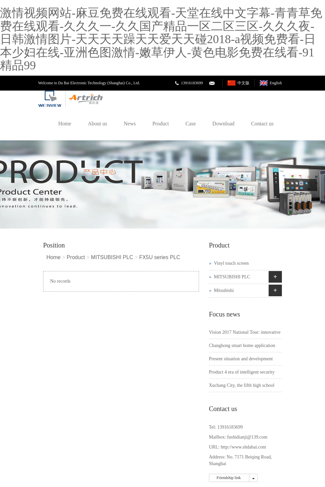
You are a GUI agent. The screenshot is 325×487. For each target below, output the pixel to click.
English (276, 83)
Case (190, 123)
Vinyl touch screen (231, 263)
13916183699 (192, 83)
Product (160, 123)
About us (97, 123)
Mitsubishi (224, 290)
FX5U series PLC (159, 257)
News (130, 123)
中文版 (243, 83)
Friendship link (229, 477)
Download (223, 123)
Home (64, 123)
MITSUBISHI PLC (112, 257)
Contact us (262, 123)
